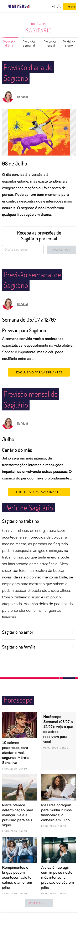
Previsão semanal (29, 43)
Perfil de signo (69, 43)
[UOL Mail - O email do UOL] (52, 6)
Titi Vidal (22, 97)
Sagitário (39, 30)
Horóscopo (39, 24)
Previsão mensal (50, 43)
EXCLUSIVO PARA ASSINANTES (39, 372)
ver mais (39, 903)
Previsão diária (9, 43)
